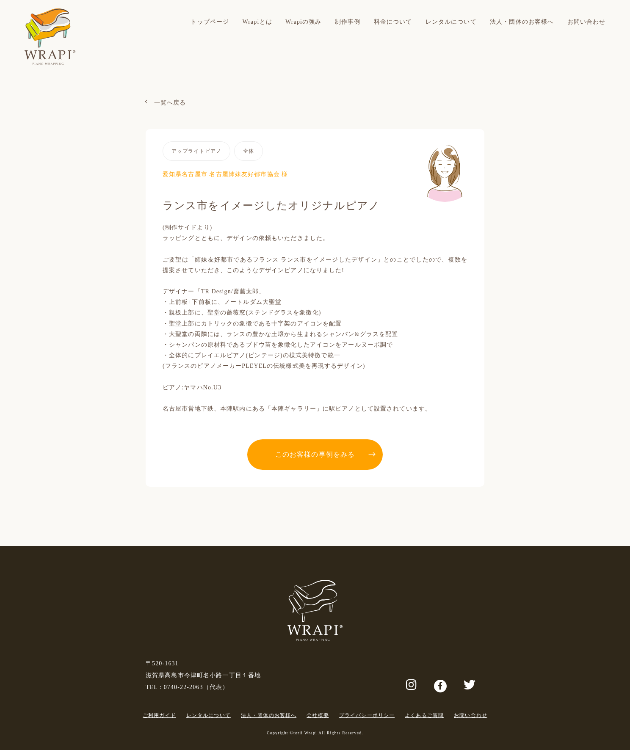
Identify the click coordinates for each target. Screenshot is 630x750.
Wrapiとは (257, 22)
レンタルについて (451, 22)
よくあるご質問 (424, 715)
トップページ (210, 22)
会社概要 (318, 715)
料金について (393, 22)
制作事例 (347, 22)
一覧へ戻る (170, 102)
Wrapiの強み (303, 22)
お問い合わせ (586, 22)
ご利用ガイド (159, 715)
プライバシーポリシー (367, 715)
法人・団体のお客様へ (522, 22)
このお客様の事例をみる (315, 454)
